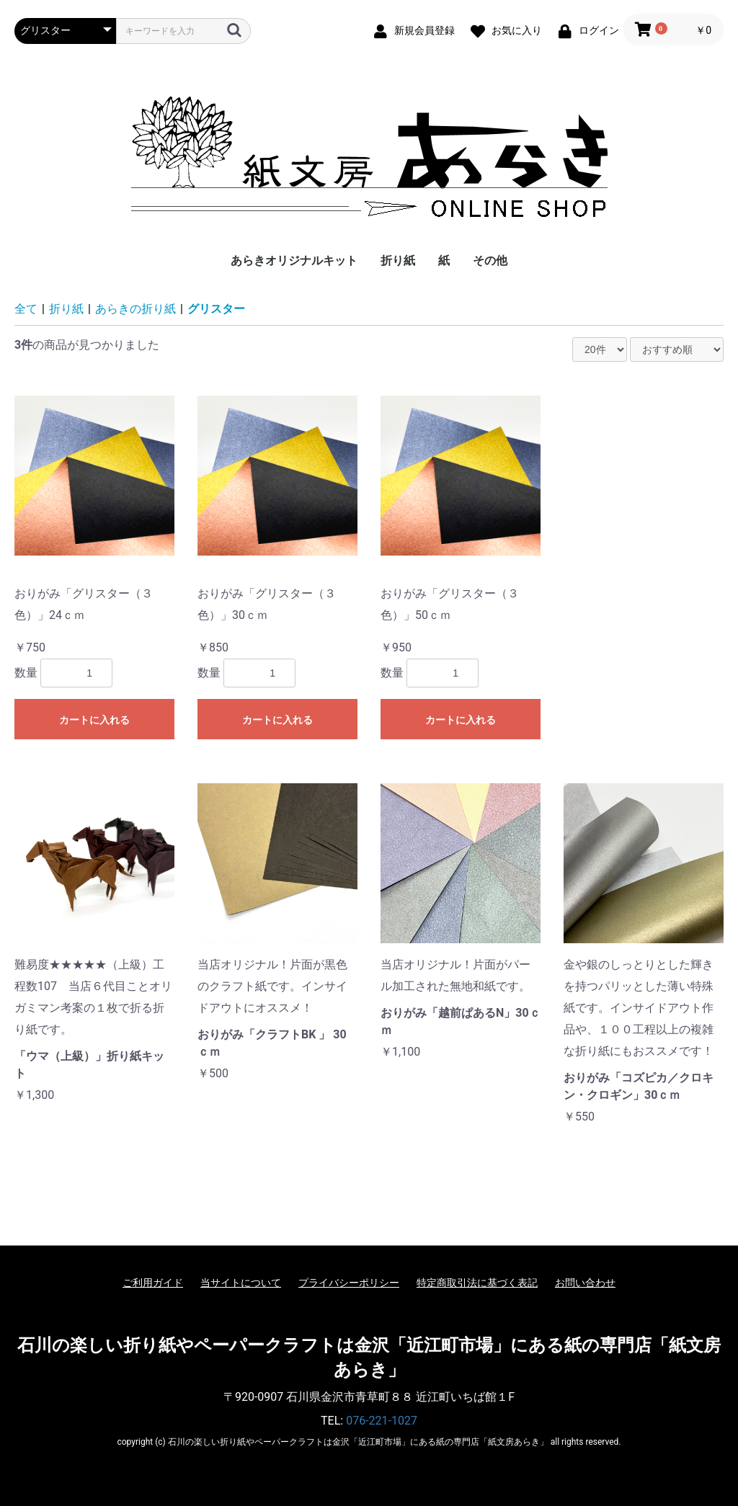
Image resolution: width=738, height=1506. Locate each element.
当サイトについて (240, 1282)
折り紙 (398, 260)
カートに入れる (94, 720)
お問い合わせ (585, 1282)
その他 (490, 260)
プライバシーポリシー (348, 1282)
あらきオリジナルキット (294, 260)
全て (25, 309)
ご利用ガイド (153, 1282)
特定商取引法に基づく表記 (477, 1282)
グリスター (216, 309)
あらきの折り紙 (135, 309)
